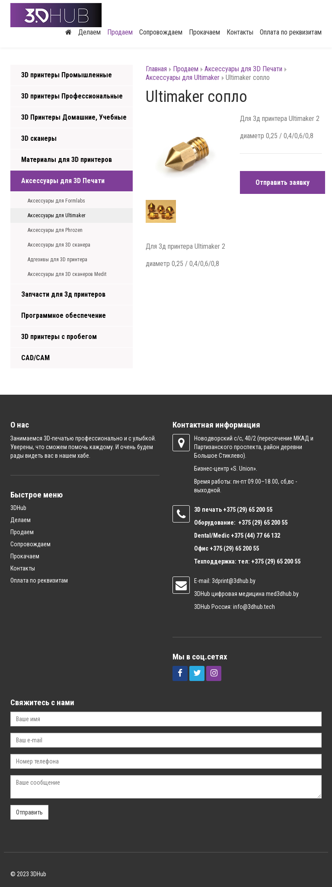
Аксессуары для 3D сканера (59, 245)
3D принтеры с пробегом (59, 337)
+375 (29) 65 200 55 (234, 548)
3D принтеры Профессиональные (72, 96)
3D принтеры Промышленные (66, 75)
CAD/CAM (35, 358)
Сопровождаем (160, 32)
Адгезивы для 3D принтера (57, 260)
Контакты (240, 32)
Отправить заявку (282, 182)
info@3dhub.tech (254, 606)
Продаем (120, 32)
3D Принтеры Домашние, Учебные (74, 117)
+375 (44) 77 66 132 (255, 535)
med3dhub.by (282, 593)
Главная (156, 69)
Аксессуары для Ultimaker (57, 215)
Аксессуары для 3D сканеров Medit (67, 274)
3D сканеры (39, 138)
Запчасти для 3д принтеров (63, 294)
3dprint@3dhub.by (233, 580)
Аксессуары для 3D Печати (63, 181)
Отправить (29, 812)
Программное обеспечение (63, 315)
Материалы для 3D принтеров (66, 159)
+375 (230, 509)
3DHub (18, 507)
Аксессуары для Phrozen (55, 230)
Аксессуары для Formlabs (56, 201)
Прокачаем (204, 32)
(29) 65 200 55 (254, 509)
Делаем (89, 32)
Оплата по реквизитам (291, 32)
